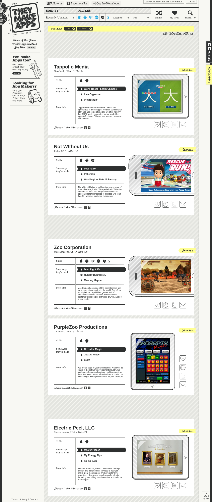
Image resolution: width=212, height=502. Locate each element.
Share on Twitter (209, 44)
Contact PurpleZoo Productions (183, 384)
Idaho (57, 150)
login (191, 1)
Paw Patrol (88, 168)
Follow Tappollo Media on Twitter (174, 124)
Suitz (85, 360)
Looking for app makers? (27, 92)
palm (97, 17)
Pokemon (87, 174)
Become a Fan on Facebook (77, 3)
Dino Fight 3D (90, 269)
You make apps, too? (27, 65)
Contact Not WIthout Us (183, 204)
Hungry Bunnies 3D (93, 274)
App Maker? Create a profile (163, 1)
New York (59, 71)
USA (67, 29)
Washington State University (98, 179)
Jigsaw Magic (89, 354)
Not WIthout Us (71, 146)
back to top (206, 496)
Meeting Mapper (91, 280)
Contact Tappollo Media (183, 124)
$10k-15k (82, 29)
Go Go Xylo (88, 460)
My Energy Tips (91, 455)
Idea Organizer (90, 94)
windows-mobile (102, 17)
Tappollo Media (71, 66)
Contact (34, 499)
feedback (208, 75)
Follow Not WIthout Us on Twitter (174, 204)
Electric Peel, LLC (74, 428)
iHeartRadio (88, 99)
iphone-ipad (79, 17)
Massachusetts (61, 251)
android (85, 17)
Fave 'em (157, 124)
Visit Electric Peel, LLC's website (165, 485)
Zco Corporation (72, 247)
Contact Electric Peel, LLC (183, 485)
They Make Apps (21, 19)
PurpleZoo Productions (80, 327)
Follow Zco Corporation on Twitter (174, 305)
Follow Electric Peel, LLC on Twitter (174, 485)
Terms (14, 499)
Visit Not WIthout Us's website (165, 204)
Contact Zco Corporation (183, 305)
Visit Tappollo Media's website (165, 124)
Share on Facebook (209, 48)
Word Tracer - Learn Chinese (98, 89)
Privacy (24, 499)
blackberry (91, 17)
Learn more (31, 47)
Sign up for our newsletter (106, 3)
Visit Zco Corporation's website (165, 305)
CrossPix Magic (91, 349)
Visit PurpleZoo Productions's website (183, 367)
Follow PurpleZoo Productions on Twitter (183, 376)
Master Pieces (90, 450)
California (59, 331)
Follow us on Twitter (55, 3)
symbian (108, 17)
